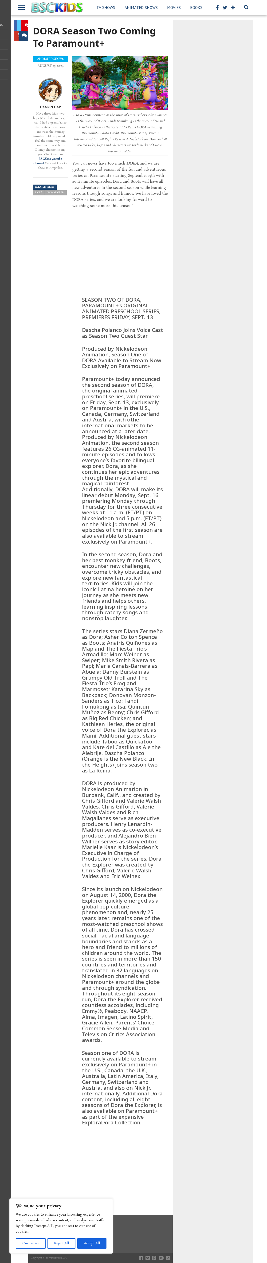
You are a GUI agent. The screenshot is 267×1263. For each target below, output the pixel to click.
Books (196, 7)
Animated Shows (141, 7)
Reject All (61, 1243)
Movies (174, 7)
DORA (38, 192)
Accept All (92, 1243)
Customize (30, 1243)
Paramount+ (55, 192)
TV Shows (105, 7)
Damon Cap (50, 107)
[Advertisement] (120, 1166)
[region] (61, 1226)
